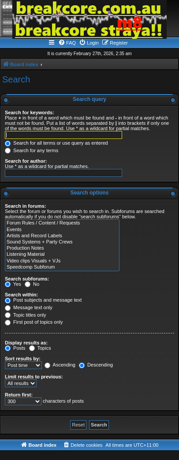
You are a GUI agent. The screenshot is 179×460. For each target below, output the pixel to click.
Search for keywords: (29, 112)
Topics (40, 348)
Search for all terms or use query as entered (56, 143)
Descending (96, 364)
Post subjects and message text (43, 300)
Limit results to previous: (34, 376)
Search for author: (26, 161)
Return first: (19, 394)
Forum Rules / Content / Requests (62, 223)
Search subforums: (27, 278)
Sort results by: (23, 358)
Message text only (28, 307)
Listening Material (62, 254)
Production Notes (62, 248)
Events (62, 230)
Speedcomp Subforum (62, 267)
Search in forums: (25, 206)
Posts (15, 348)
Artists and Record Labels (62, 236)
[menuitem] (67, 42)
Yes (13, 284)
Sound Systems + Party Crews (62, 242)
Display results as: (26, 342)
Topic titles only (25, 315)
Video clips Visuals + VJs (62, 261)
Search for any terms (31, 150)
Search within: (21, 294)
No (32, 284)
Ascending (60, 364)
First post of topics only (34, 322)
